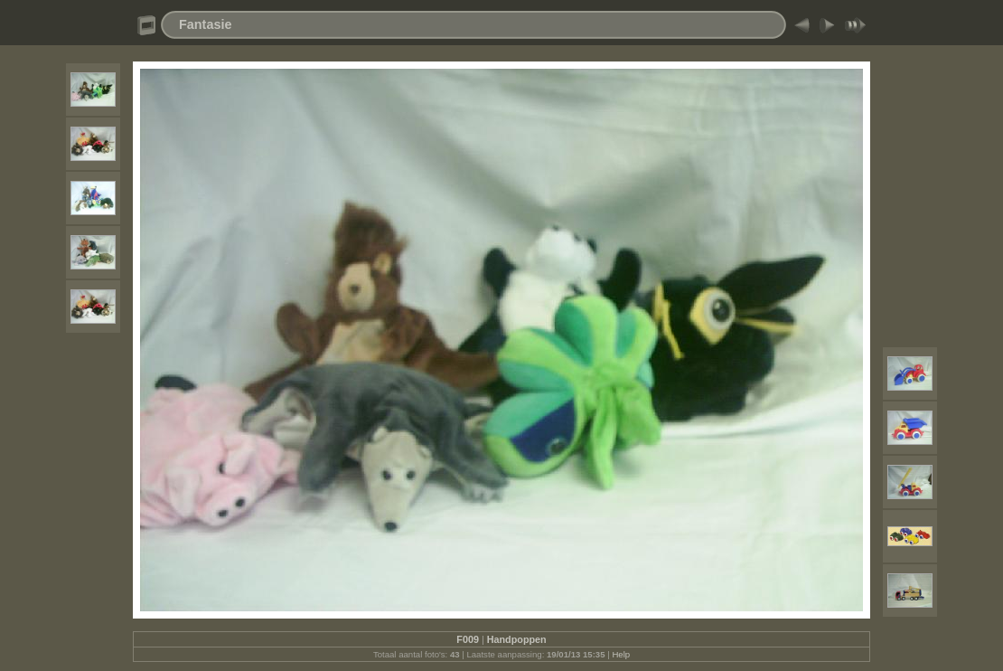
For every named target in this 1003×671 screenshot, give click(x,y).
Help (621, 654)
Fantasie (205, 24)
